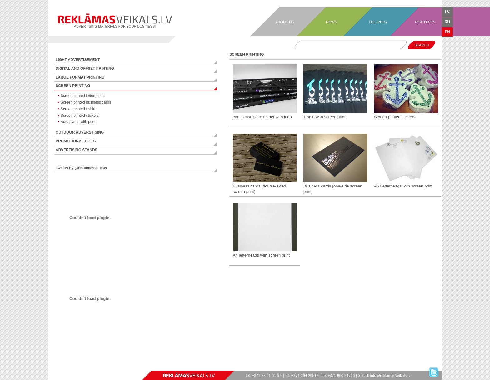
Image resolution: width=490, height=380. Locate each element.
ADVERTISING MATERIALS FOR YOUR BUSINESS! (115, 20)
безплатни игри (95, 367)
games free (51, 367)
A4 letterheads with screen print (261, 255)
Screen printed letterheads (83, 96)
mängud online (82, 367)
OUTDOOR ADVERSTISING (80, 132)
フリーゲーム (100, 367)
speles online (84, 367)
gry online (71, 367)
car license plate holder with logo (262, 117)
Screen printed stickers (80, 115)
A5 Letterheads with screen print (403, 186)
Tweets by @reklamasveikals (81, 168)
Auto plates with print (78, 122)
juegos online (56, 367)
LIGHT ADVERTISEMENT (78, 60)
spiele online (58, 367)
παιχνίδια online (90, 367)
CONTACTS (425, 22)
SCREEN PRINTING (73, 86)
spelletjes (80, 367)
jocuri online (74, 367)
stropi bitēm (101, 367)
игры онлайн (53, 367)
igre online (92, 367)
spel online (65, 367)
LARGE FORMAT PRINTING (80, 77)
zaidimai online (86, 367)
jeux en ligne (60, 367)
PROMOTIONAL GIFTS (76, 141)
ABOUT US (284, 22)
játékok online (76, 367)
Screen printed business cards (86, 102)
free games (103, 367)
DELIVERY (378, 22)
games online (49, 367)
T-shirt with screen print (324, 117)
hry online (72, 367)
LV (447, 12)
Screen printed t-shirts (79, 109)
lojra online (88, 367)
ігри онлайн (70, 367)
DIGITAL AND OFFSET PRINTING (85, 68)
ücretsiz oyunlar (98, 367)
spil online (66, 367)
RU (447, 22)
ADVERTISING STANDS (77, 150)
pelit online (68, 367)
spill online (63, 367)
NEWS (331, 22)
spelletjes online (79, 367)
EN (447, 32)
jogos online (54, 367)
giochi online (62, 367)
